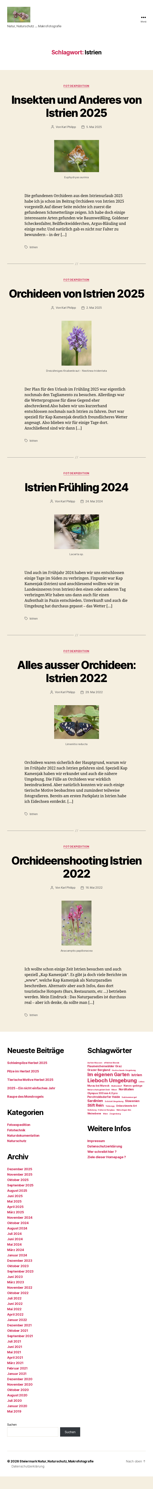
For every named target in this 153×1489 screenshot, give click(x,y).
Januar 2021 (17, 1386)
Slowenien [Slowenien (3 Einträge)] (132, 1113)
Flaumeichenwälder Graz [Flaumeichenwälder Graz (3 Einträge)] (104, 1079)
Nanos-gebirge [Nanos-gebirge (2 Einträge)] (133, 1098)
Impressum (96, 1154)
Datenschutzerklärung (104, 1159)
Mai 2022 (14, 1322)
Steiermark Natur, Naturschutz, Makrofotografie (57, 1474)
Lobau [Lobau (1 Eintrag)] (141, 1094)
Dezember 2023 (19, 1273)
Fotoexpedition (77, 86)
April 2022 (15, 1327)
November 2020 (20, 1397)
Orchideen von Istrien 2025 (76, 300)
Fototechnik (16, 1143)
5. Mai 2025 (94, 127)
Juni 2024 (15, 1252)
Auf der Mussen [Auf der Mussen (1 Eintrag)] (94, 1075)
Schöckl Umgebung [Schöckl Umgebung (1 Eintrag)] (114, 1114)
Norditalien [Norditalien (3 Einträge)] (126, 1102)
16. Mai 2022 (94, 901)
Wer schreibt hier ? (102, 1164)
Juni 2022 (15, 1316)
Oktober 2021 (17, 1343)
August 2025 (17, 1203)
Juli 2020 (14, 1413)
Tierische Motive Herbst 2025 (30, 1092)
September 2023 (20, 1284)
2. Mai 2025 (94, 321)
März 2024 (15, 1262)
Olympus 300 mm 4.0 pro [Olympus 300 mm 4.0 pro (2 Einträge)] (102, 1106)
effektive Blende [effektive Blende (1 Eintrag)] (111, 1075)
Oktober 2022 (18, 1306)
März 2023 (15, 1295)
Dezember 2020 (19, 1392)
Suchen (12, 1437)
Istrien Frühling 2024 (76, 500)
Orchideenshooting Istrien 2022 (76, 880)
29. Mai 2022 (94, 705)
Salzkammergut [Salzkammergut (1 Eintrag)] (129, 1110)
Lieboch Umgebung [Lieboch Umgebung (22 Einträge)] (112, 1093)
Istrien (34, 247)
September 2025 (20, 1198)
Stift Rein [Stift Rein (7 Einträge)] (95, 1118)
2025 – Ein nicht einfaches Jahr (31, 1101)
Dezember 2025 (19, 1182)
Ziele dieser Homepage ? (106, 1170)
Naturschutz (16, 1154)
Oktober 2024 (18, 1236)
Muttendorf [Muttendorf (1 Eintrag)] (116, 1099)
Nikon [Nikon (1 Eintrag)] (114, 1102)
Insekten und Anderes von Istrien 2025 (76, 106)
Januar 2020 (17, 1419)
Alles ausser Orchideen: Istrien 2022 (76, 684)
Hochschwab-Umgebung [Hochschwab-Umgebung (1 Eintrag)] (124, 1083)
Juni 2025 (15, 1209)
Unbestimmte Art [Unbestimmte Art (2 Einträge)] (126, 1118)
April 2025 (15, 1219)
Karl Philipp (69, 127)
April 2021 (15, 1370)
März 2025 (15, 1225)
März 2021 (15, 1376)
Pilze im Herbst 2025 (23, 1084)
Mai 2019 (14, 1424)
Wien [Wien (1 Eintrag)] (105, 1126)
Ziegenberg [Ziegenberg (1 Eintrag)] (115, 1126)
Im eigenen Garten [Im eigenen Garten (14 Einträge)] (108, 1087)
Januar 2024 (17, 1268)
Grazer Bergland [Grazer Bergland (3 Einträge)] (98, 1082)
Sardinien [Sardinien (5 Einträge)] (95, 1113)
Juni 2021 (14, 1359)
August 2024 (17, 1241)
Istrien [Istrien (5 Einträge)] (136, 1088)
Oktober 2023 (18, 1279)
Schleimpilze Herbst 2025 (27, 1075)
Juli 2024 (14, 1246)
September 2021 (20, 1349)
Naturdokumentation (23, 1148)
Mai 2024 (14, 1257)
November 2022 (19, 1300)
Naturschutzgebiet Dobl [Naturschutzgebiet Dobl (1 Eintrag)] (98, 1102)
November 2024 (19, 1230)
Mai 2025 (14, 1214)
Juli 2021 (14, 1354)
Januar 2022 (17, 1332)
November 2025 (19, 1187)
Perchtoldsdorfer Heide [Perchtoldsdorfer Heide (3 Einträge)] (103, 1109)
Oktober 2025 (18, 1192)
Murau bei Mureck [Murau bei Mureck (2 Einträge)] (98, 1098)
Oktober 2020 (18, 1402)
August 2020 (17, 1408)
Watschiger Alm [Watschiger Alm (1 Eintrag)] (123, 1123)
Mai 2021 (14, 1365)
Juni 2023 (15, 1289)
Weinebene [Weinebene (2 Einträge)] (94, 1126)
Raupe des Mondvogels (25, 1109)
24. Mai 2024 (94, 515)
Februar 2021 (17, 1381)
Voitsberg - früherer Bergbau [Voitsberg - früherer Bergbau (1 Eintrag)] (101, 1123)
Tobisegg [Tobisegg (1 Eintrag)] (109, 1119)
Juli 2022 (14, 1311)
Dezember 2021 (19, 1338)
